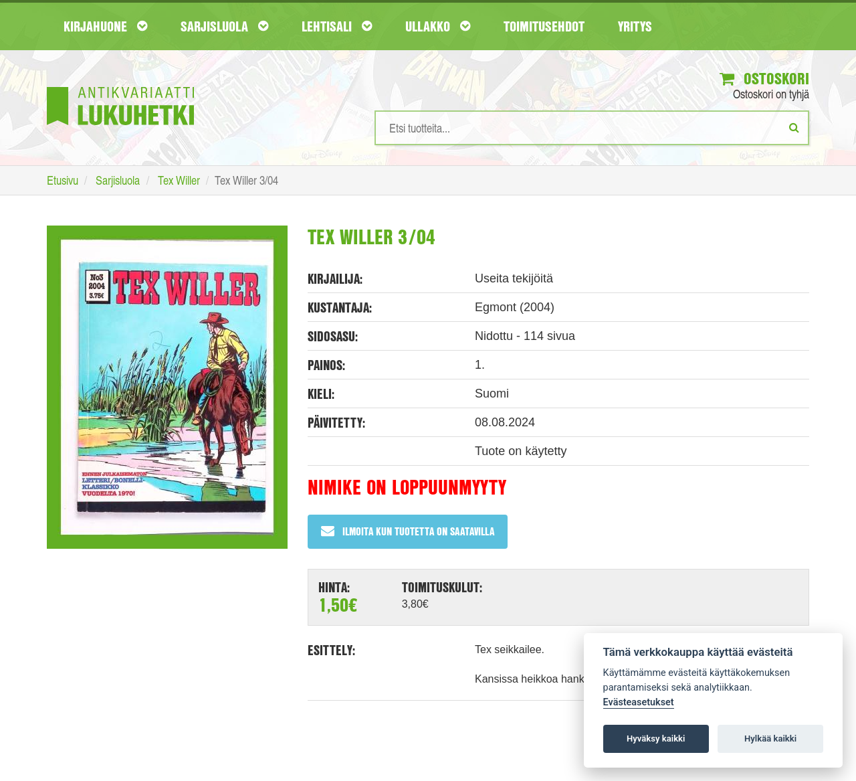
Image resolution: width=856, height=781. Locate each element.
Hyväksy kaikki (656, 738)
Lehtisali (337, 26)
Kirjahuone (105, 26)
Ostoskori (764, 78)
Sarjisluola (224, 26)
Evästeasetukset (638, 702)
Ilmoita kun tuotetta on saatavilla (407, 531)
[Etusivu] (120, 86)
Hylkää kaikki (770, 738)
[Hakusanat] (591, 127)
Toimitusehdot (544, 26)
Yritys (635, 26)
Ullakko (437, 26)
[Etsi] (794, 127)
